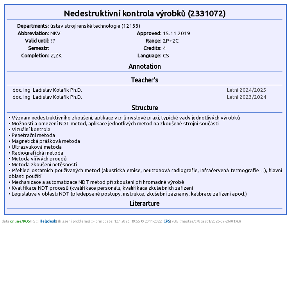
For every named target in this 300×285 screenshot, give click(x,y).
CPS (167, 221)
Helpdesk (47, 221)
